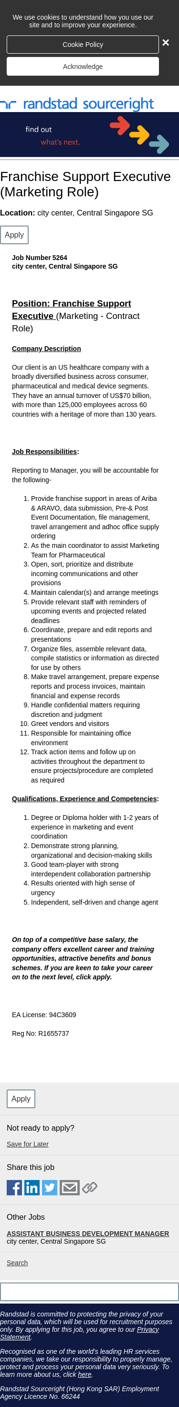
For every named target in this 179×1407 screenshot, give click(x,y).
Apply (14, 235)
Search (17, 1263)
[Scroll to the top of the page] (89, 1291)
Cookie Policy (83, 44)
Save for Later (28, 1144)
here (84, 1374)
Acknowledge (83, 66)
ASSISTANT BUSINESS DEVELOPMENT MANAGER (88, 1233)
